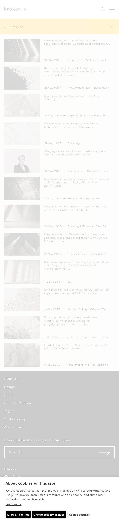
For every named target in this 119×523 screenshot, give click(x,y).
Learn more (14, 504)
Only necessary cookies (49, 514)
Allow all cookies (18, 514)
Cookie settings (79, 514)
